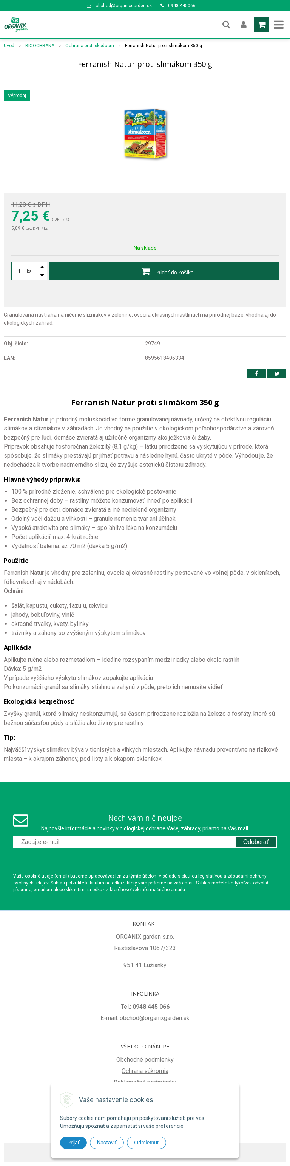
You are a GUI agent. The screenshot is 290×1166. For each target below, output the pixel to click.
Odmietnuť (146, 1143)
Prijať (73, 1143)
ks (29, 271)
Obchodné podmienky (145, 1059)
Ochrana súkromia (145, 1071)
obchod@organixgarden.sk (124, 5)
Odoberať (256, 842)
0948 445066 (182, 5)
